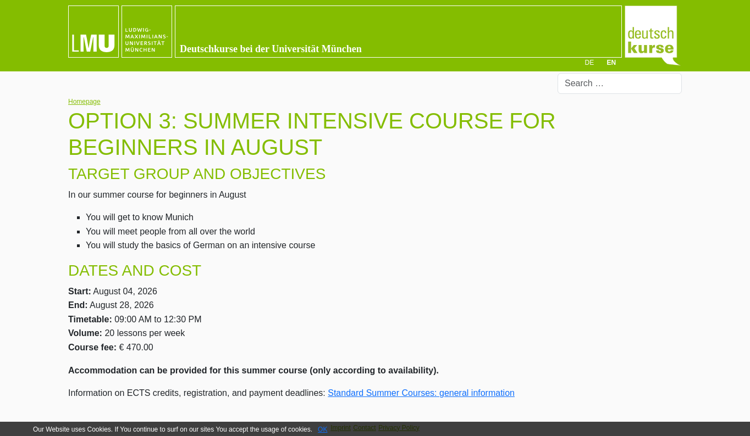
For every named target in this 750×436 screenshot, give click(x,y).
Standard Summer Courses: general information (421, 393)
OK (322, 429)
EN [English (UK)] (611, 62)
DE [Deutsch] (589, 62)
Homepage (84, 101)
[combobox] (620, 83)
